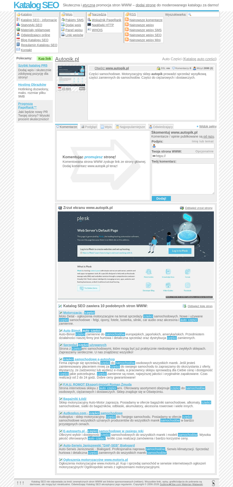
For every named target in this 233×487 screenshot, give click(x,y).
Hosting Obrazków (32, 84)
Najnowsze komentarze (146, 20)
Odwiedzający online (35, 35)
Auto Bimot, (82, 330)
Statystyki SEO (31, 25)
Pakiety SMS (75, 20)
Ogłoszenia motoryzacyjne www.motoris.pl (95, 460)
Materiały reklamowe (35, 30)
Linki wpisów (75, 35)
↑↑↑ (20, 482)
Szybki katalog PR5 (32, 65)
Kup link (44, 58)
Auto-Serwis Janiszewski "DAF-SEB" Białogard (99, 445)
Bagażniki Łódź (74, 399)
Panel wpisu (74, 30)
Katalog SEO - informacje (39, 20)
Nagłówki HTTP (103, 25)
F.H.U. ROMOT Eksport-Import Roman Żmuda (97, 384)
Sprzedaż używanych (84, 345)
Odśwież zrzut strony (199, 208)
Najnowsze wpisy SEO (145, 35)
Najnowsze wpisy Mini (145, 40)
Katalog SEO (35, 5)
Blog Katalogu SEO (34, 40)
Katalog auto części (199, 59)
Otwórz (112, 68)
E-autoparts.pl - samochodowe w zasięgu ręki (103, 431)
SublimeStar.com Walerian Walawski (181, 484)
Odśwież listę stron (200, 306)
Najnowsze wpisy (141, 25)
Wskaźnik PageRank (106, 20)
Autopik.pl (67, 59)
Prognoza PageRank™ (27, 105)
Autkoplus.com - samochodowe (93, 413)
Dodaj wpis (73, 25)
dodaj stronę (146, 5)
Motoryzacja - (79, 312)
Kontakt (26, 50)
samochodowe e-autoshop (89, 359)
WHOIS (97, 30)
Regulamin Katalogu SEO (39, 45)
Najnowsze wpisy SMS (145, 30)
